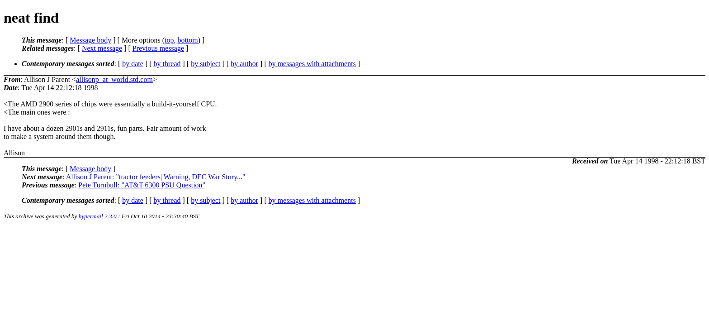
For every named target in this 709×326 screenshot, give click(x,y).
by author (244, 63)
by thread (167, 63)
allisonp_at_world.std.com (114, 79)
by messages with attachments (312, 63)
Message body (90, 40)
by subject (205, 63)
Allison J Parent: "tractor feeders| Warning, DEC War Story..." (156, 177)
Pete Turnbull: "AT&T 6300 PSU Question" (141, 185)
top (169, 40)
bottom (187, 40)
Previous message (158, 48)
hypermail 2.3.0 (98, 216)
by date (132, 63)
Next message (102, 48)
